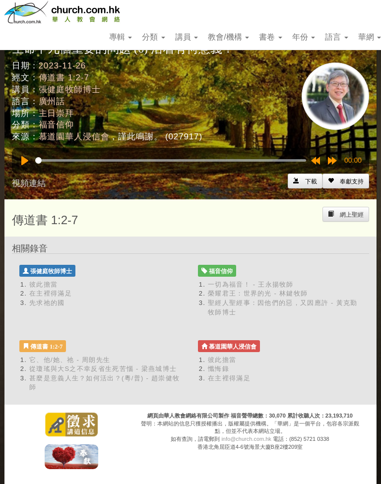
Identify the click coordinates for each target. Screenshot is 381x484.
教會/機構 (228, 37)
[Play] (25, 161)
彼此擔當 (43, 284)
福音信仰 (56, 124)
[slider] (170, 160)
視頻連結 (29, 183)
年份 (303, 37)
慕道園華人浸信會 (74, 136)
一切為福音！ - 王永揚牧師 (251, 284)
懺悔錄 (218, 368)
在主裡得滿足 (50, 293)
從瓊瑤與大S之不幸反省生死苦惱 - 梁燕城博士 (103, 368)
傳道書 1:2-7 (64, 77)
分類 (153, 37)
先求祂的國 (47, 302)
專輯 (120, 37)
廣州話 (52, 101)
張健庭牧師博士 (70, 89)
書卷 (270, 37)
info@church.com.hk (246, 439)
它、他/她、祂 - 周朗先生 (69, 359)
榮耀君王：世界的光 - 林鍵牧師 (258, 293)
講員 (186, 37)
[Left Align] (345, 181)
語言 (336, 37)
